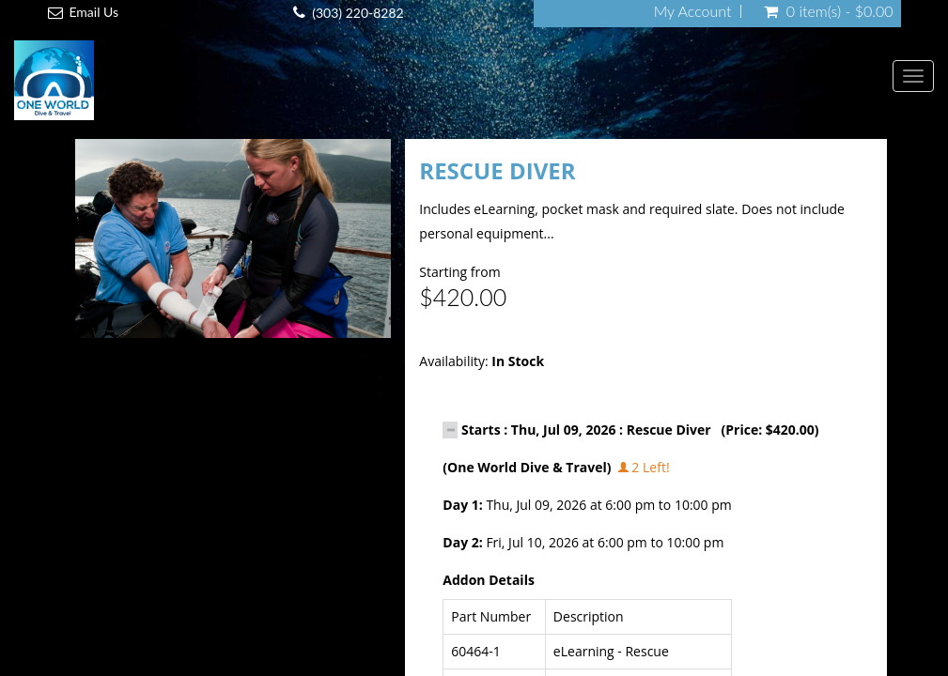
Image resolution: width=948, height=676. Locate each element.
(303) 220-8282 (357, 13)
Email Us (93, 12)
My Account (693, 11)
